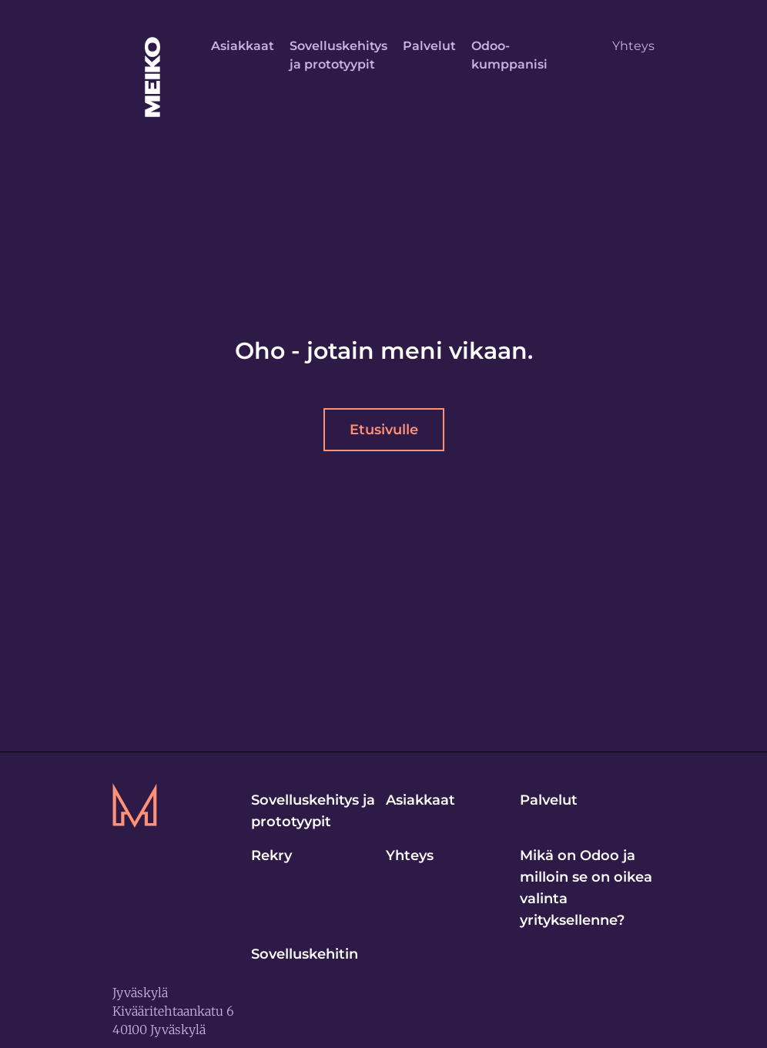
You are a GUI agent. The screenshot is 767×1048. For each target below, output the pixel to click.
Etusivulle (384, 429)
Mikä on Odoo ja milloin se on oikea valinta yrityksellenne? (586, 888)
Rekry (271, 855)
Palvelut (429, 46)
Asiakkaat (242, 46)
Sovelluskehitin (304, 954)
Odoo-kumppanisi (509, 55)
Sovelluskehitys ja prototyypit (338, 55)
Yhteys (633, 46)
